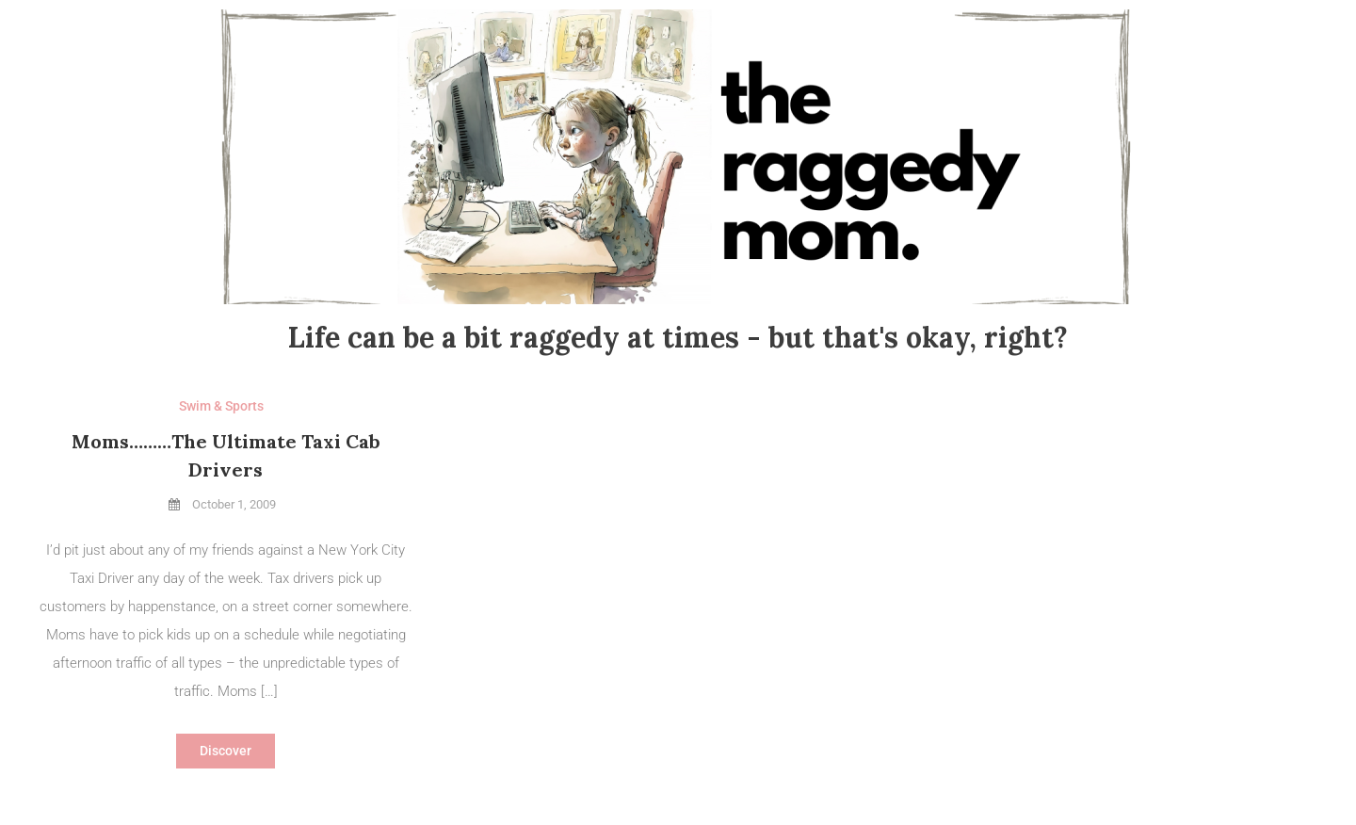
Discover (225, 750)
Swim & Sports (221, 405)
